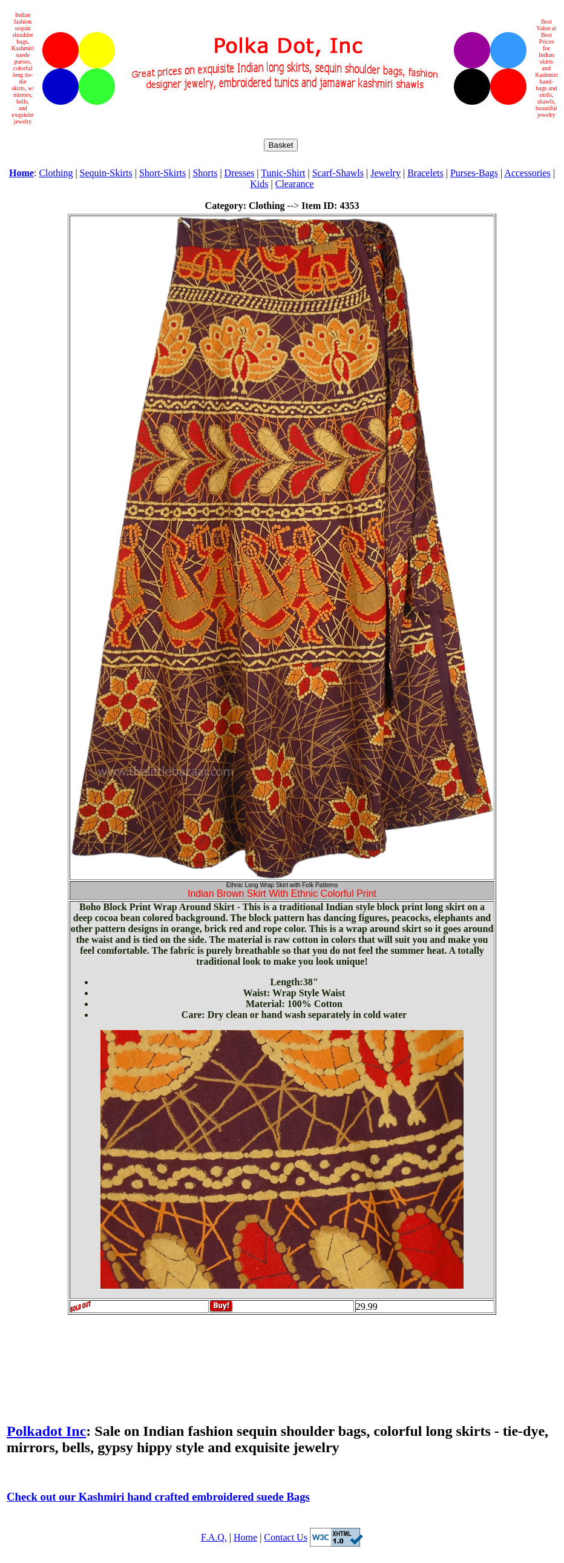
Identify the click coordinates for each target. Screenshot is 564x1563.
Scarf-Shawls (338, 173)
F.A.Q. (214, 1537)
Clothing (56, 173)
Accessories (527, 173)
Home (245, 1537)
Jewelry (385, 173)
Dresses (240, 173)
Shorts (204, 173)
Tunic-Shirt (283, 173)
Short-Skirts (162, 173)
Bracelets (425, 173)
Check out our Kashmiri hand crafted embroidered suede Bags (158, 1496)
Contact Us (285, 1537)
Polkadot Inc (46, 1431)
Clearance (294, 184)
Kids (259, 184)
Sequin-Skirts (106, 173)
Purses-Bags (474, 173)
